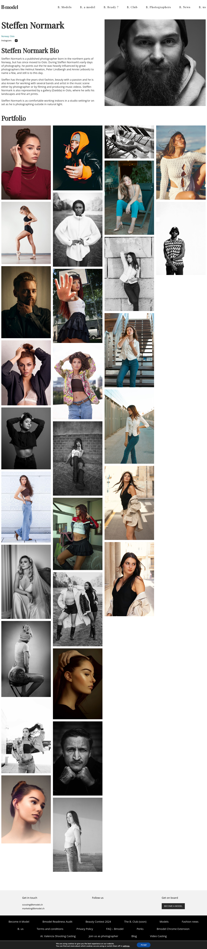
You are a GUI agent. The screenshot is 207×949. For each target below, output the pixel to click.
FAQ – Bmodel (115, 929)
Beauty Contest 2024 (98, 921)
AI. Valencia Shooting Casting (58, 936)
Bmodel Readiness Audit (57, 921)
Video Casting (158, 936)
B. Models (65, 7)
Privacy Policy (85, 929)
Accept (144, 945)
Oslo (12, 36)
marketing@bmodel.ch (33, 908)
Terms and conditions (50, 929)
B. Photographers (158, 7)
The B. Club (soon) (135, 921)
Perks (140, 929)
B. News (184, 7)
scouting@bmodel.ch (32, 904)
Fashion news (190, 921)
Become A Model (19, 921)
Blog (134, 936)
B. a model (87, 7)
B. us (202, 7)
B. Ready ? (111, 7)
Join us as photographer (103, 936)
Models (164, 921)
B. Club (132, 7)
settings (126, 946)
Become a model (173, 906)
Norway (5, 36)
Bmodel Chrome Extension (173, 929)
